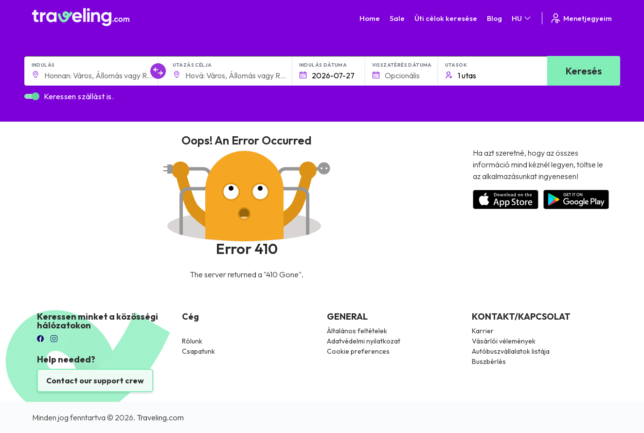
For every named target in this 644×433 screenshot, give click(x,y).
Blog (494, 18)
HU (522, 18)
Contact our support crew (95, 380)
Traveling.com (160, 417)
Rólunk (192, 341)
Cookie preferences (358, 351)
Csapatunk (198, 351)
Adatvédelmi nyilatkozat (363, 341)
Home (369, 18)
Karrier (483, 330)
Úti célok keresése (445, 18)
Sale (397, 18)
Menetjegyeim (581, 18)
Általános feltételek (357, 330)
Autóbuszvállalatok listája (511, 351)
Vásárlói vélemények (504, 341)
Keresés (584, 71)
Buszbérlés (489, 361)
